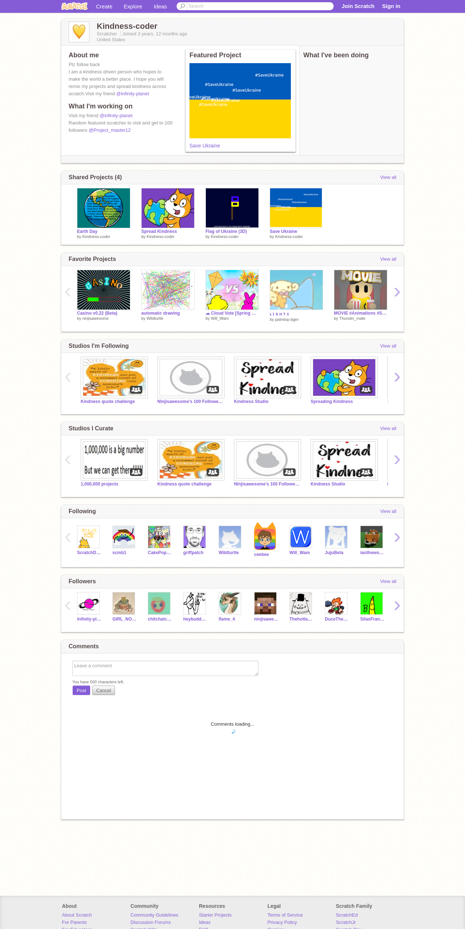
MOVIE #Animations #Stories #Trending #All (360, 313)
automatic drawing (160, 313)
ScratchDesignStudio (89, 552)
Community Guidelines (154, 915)
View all (388, 177)
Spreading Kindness (332, 401)
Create (104, 6)
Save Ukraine (204, 146)
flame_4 (227, 619)
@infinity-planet (132, 93)
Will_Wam (220, 318)
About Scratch (77, 915)
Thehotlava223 (301, 619)
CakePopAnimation (160, 552)
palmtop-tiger (287, 319)
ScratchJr (346, 922)
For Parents (74, 922)
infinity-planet (89, 619)
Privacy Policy (282, 922)
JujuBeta (334, 552)
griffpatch (193, 552)
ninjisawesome (95, 318)
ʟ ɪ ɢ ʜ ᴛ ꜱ (279, 313)
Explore (133, 6)
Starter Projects (215, 915)
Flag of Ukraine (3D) (226, 231)
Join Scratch (358, 6)
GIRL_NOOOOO (124, 619)
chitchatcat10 (160, 619)
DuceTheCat (337, 619)
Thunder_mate (352, 318)
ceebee (261, 554)
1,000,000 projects (99, 484)
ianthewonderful (372, 552)
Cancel (103, 690)
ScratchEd (347, 915)
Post (81, 690)
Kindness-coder (96, 236)
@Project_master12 (110, 130)
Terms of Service (285, 915)
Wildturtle (155, 318)
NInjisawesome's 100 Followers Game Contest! (190, 401)
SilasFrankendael (372, 619)
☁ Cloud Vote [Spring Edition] (232, 313)
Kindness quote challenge (108, 401)
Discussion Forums (150, 922)
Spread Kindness (159, 231)
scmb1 (119, 552)
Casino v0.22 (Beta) (97, 313)
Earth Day (87, 231)
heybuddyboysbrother (195, 619)
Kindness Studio (251, 401)
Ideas (160, 6)
